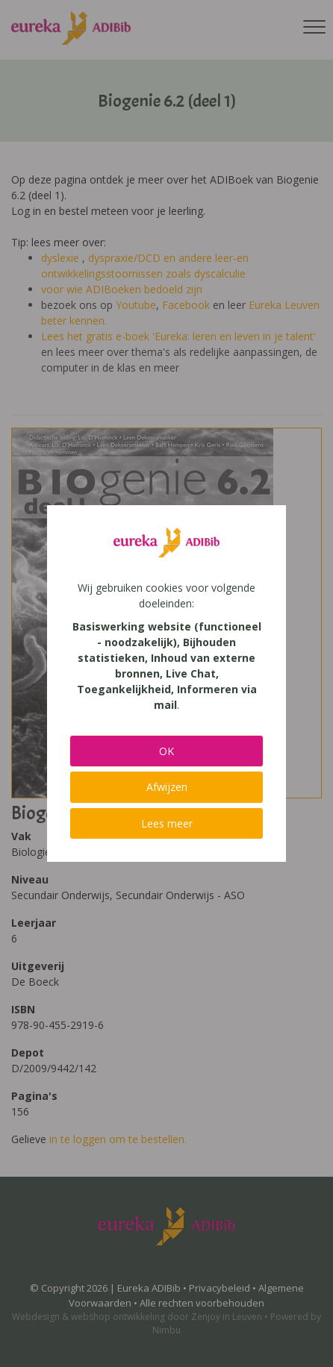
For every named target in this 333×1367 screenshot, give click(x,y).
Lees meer (167, 823)
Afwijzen (166, 787)
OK (166, 751)
